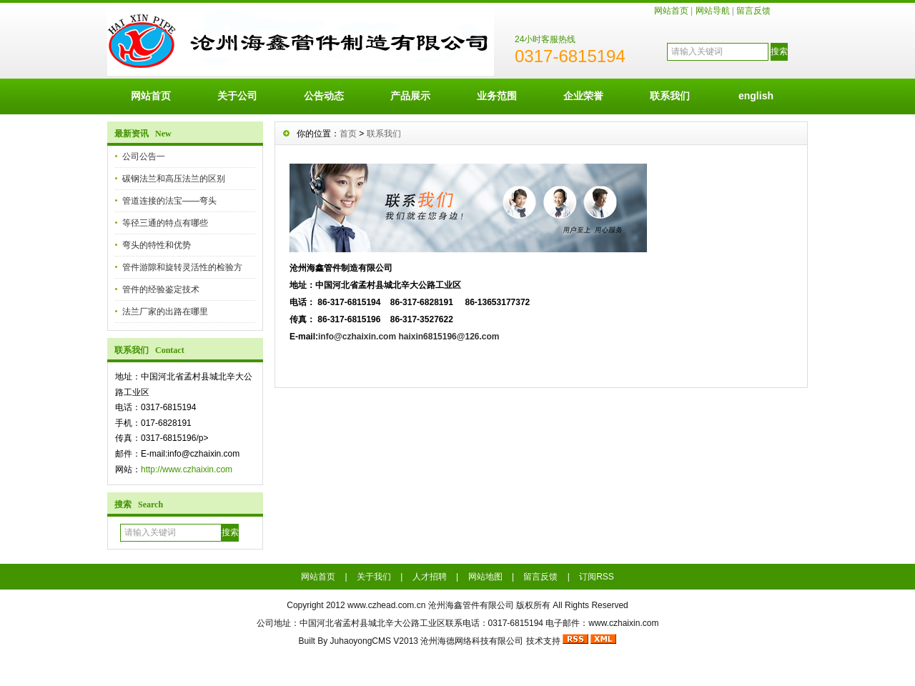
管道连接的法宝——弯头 (169, 201)
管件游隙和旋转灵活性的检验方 (182, 267)
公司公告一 (143, 156)
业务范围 (497, 95)
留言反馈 (753, 11)
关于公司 (237, 95)
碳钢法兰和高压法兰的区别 (173, 179)
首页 (348, 134)
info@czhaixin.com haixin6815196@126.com (409, 337)
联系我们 (670, 95)
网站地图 (485, 577)
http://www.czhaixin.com (186, 469)
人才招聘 (429, 577)
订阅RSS (596, 577)
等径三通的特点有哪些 (165, 223)
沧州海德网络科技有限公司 (471, 641)
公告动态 (324, 95)
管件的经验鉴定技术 (160, 289)
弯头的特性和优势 (156, 245)
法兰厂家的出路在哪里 (165, 312)
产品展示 (410, 95)
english (755, 95)
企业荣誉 (583, 95)
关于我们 (374, 577)
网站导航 (713, 11)
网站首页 (671, 11)
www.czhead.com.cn (386, 605)
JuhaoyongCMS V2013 (374, 641)
